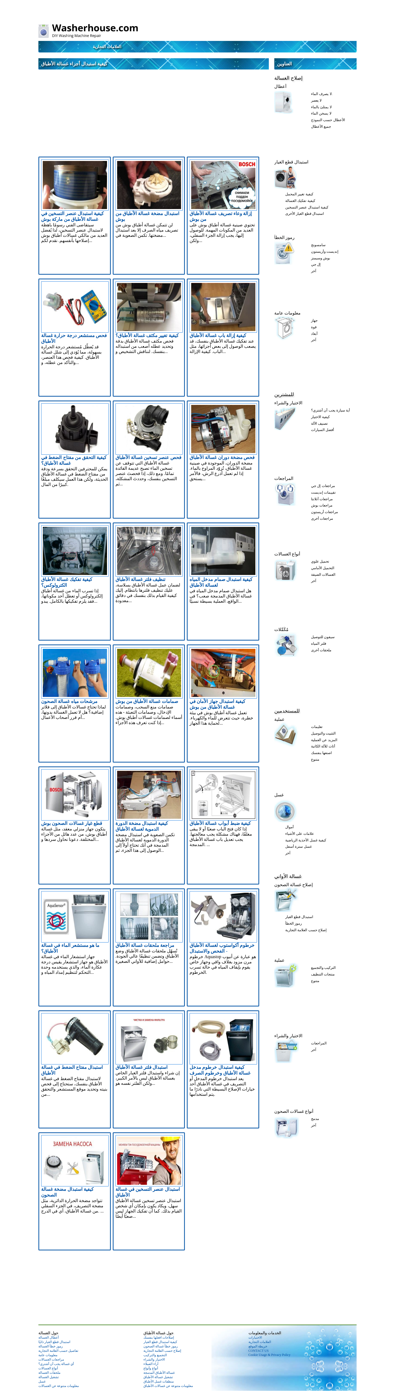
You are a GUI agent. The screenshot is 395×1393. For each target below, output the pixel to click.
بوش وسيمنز (320, 258)
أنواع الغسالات (287, 554)
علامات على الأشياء (299, 834)
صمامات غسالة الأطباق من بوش (146, 701)
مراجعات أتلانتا (322, 499)
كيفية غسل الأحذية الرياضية (305, 840)
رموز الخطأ (284, 237)
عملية (279, 719)
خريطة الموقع (258, 1346)
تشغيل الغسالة (48, 1377)
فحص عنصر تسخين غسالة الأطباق (148, 457)
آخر (313, 271)
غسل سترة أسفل (298, 846)
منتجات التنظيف (323, 974)
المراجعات (283, 478)
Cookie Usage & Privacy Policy (269, 1355)
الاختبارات (255, 1337)
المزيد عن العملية (324, 740)
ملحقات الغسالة (49, 1373)
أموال (289, 827)
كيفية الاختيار (320, 417)
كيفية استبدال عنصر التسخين (306, 207)
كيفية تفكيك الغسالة (300, 201)
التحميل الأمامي (322, 568)
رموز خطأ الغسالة (50, 1346)
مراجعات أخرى (322, 518)
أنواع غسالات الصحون (293, 1111)
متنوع (315, 759)
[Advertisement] (153, 110)
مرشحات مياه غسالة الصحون (69, 701)
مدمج (315, 1119)
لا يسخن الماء (321, 113)
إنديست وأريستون (324, 251)
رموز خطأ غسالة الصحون (160, 1346)
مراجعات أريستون (324, 512)
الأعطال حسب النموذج (328, 120)
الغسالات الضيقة (323, 574)
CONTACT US (259, 1351)
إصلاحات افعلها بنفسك (158, 1337)
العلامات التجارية (107, 47)
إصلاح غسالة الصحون (293, 884)
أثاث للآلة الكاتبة (323, 746)
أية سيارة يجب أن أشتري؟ (330, 410)
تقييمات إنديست (323, 492)
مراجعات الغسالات (51, 1359)
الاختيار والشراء (288, 403)
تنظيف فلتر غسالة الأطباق (140, 579)
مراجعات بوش (321, 505)
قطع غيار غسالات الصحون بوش (71, 823)
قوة (314, 327)
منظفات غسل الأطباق (158, 1381)
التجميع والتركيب (155, 1355)
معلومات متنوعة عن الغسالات (58, 1386)
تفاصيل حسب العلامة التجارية (58, 1351)
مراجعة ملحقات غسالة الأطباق (144, 945)
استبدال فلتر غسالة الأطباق (141, 1067)
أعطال (280, 86)
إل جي (316, 264)
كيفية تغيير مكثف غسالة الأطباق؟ (147, 335)
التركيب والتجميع (323, 968)
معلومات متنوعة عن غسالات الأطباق (168, 1386)
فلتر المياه (318, 643)
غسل (279, 795)
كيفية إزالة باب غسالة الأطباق (218, 335)
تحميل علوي (320, 561)
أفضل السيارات (322, 430)
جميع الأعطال (321, 126)
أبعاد (314, 334)
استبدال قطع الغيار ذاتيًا (54, 1342)
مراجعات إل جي (323, 486)
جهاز (314, 320)
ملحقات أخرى (321, 650)
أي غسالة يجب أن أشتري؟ (56, 1364)
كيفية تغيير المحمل (299, 194)
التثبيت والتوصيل (323, 733)
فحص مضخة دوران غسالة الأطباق (222, 457)
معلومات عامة (287, 313)
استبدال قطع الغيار (291, 162)
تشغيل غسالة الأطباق (158, 1377)
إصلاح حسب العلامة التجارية (306, 930)
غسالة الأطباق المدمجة (159, 1373)
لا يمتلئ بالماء (321, 107)
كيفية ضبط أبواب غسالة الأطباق (220, 823)
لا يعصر (316, 100)
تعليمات (317, 727)
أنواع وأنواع (150, 1368)
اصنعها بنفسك (321, 753)
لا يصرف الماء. (321, 94)
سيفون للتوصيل (323, 637)
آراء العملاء (150, 1364)
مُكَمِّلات (281, 629)
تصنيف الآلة (319, 423)
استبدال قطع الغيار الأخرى (304, 214)
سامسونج (318, 245)
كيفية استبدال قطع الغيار (160, 1342)
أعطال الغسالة (48, 1337)
